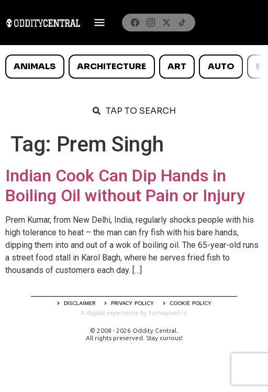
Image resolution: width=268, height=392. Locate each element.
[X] (166, 22)
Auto (221, 66)
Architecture (111, 66)
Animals (34, 66)
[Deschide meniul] (99, 22)
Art (177, 66)
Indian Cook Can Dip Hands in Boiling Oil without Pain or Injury (125, 185)
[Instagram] (151, 22)
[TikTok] (182, 22)
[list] (134, 66)
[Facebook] (135, 22)
